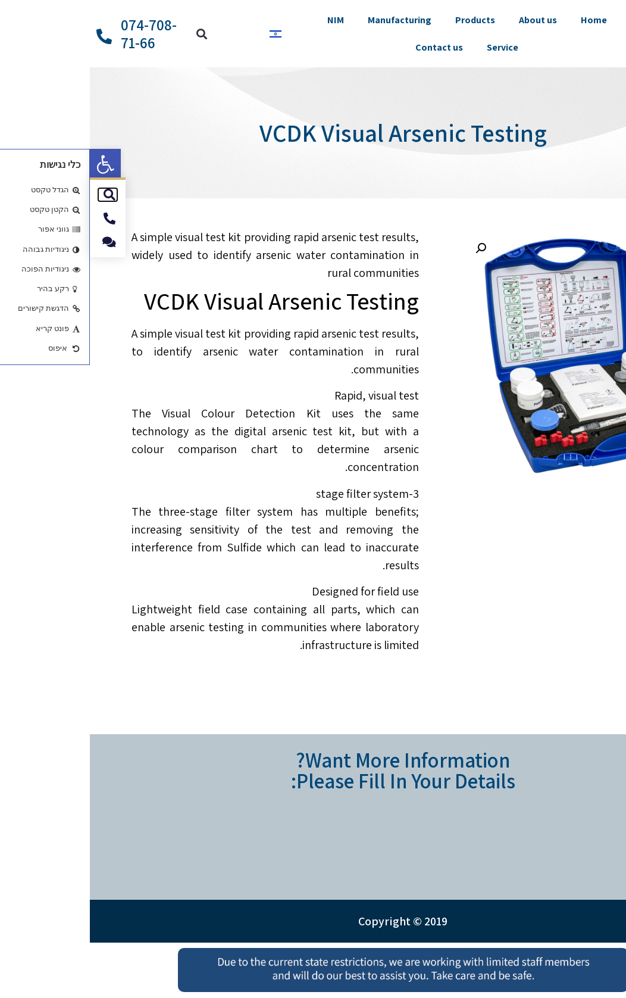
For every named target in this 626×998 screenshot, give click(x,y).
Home (504, 20)
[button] (15, 164)
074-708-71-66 (59, 33)
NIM (245, 20)
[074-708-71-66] (14, 36)
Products (385, 20)
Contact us (349, 47)
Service (412, 47)
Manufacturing (310, 20)
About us (448, 20)
